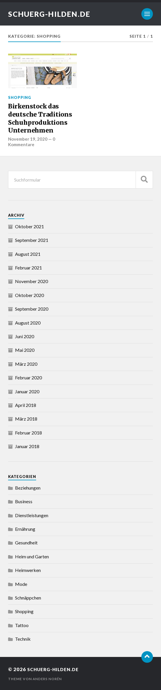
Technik (23, 638)
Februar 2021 (28, 267)
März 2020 (26, 363)
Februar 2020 (28, 377)
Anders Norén (48, 678)
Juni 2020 (24, 336)
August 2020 (27, 322)
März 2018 (26, 418)
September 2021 (31, 239)
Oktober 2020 (29, 295)
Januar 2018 (27, 446)
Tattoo (22, 625)
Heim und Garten (32, 556)
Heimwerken (28, 570)
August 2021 (27, 253)
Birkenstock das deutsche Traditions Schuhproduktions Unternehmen (40, 118)
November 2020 (31, 281)
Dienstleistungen (31, 515)
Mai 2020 (24, 349)
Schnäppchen (28, 597)
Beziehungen (27, 487)
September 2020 (31, 308)
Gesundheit (26, 542)
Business (23, 501)
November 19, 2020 (28, 139)
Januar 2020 (27, 391)
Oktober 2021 (29, 226)
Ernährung (25, 528)
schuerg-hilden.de (51, 14)
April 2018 (25, 405)
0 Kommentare (32, 141)
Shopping (19, 97)
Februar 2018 (28, 432)
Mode (21, 583)
